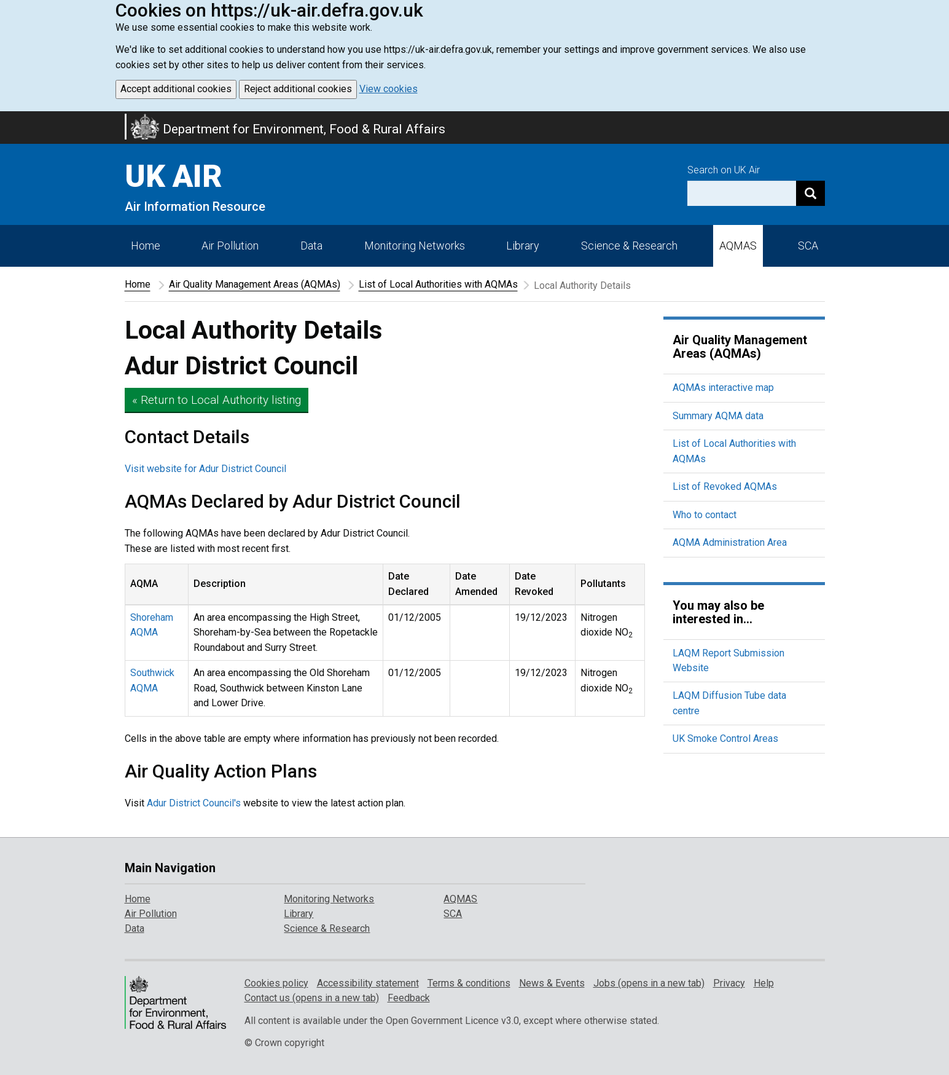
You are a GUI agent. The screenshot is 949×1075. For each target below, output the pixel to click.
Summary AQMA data (718, 416)
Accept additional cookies (176, 89)
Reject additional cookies (298, 89)
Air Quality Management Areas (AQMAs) (254, 284)
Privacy (729, 983)
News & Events (552, 983)
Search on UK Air (723, 170)
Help (764, 983)
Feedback (409, 998)
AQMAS (738, 245)
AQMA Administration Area (730, 542)
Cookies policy (276, 983)
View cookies (388, 89)
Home (145, 245)
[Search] (810, 193)
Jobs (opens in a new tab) (649, 983)
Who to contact (704, 515)
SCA (808, 245)
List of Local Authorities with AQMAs (438, 284)
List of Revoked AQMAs (725, 486)
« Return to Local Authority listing (216, 400)
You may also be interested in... (718, 612)
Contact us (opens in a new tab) (311, 998)
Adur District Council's (194, 803)
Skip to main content (7, 119)
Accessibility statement (368, 983)
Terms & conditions (469, 983)
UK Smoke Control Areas (725, 738)
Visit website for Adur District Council (205, 468)
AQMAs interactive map (723, 387)
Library (522, 245)
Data (311, 245)
